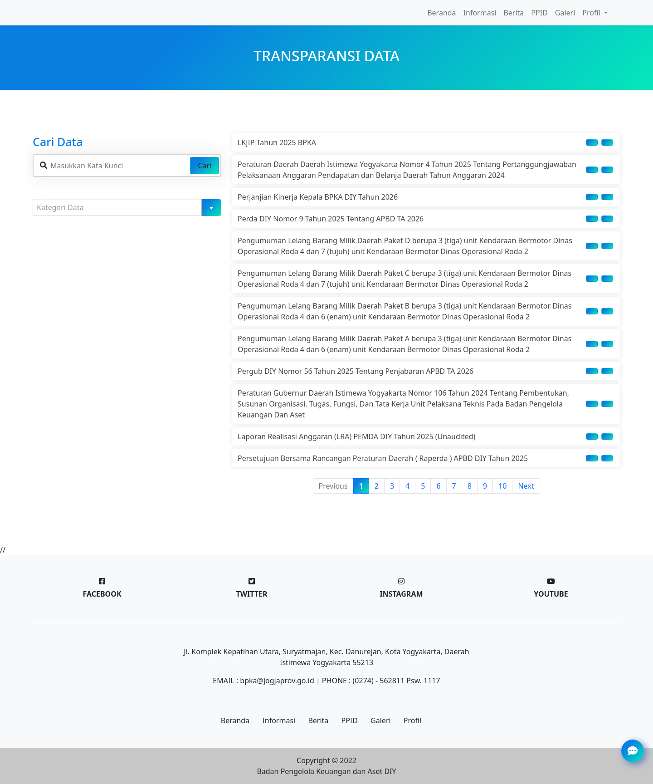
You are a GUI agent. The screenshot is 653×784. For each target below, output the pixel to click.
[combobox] (127, 207)
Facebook (102, 594)
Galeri (565, 13)
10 (502, 486)
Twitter (251, 594)
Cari (204, 166)
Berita (513, 13)
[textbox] (123, 207)
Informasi (480, 13)
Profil (412, 720)
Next (526, 486)
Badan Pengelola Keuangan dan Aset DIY (326, 771)
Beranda (441, 13)
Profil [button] (592, 13)
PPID (539, 13)
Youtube (551, 594)
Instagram (401, 594)
